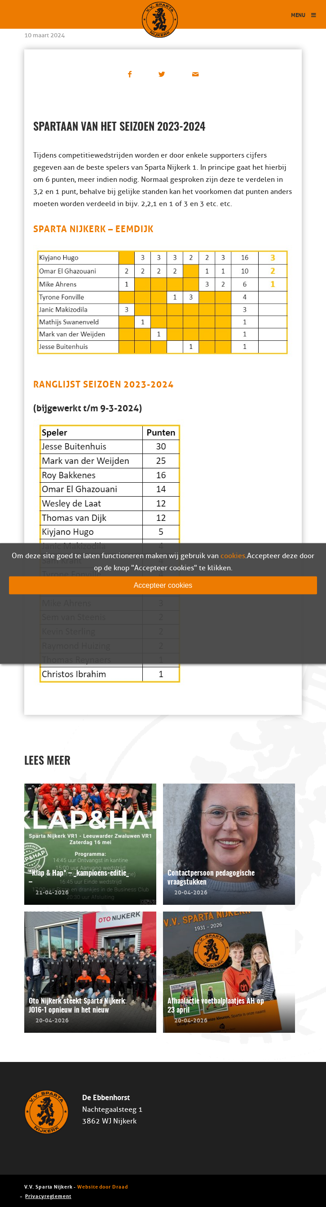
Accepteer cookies (163, 585)
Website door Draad (102, 1186)
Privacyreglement (48, 1195)
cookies (232, 555)
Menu (304, 14)
